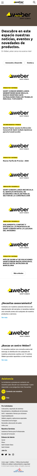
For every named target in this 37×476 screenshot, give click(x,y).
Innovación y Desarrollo (13, 63)
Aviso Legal (4, 462)
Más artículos (18, 273)
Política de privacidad (22, 462)
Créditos (12, 462)
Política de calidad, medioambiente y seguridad (15, 464)
